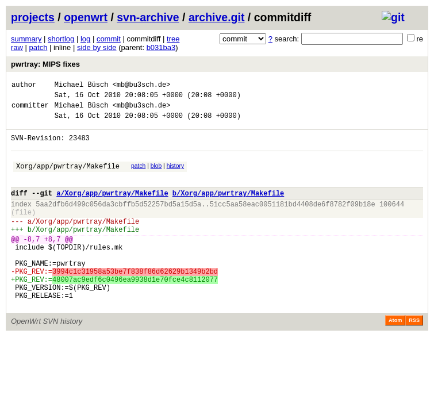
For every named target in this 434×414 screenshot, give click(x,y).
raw (17, 47)
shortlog (61, 38)
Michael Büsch (82, 86)
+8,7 (52, 263)
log (85, 38)
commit (109, 38)
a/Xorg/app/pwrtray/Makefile (112, 208)
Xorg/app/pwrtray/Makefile (68, 178)
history (175, 176)
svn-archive (148, 17)
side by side (97, 47)
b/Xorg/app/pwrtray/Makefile (228, 208)
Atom (395, 358)
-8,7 (32, 263)
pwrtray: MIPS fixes (45, 64)
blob (156, 176)
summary (26, 38)
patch (38, 47)
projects (33, 17)
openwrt (85, 17)
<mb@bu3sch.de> (142, 86)
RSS (414, 358)
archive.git (217, 17)
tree (173, 38)
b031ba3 (161, 47)
